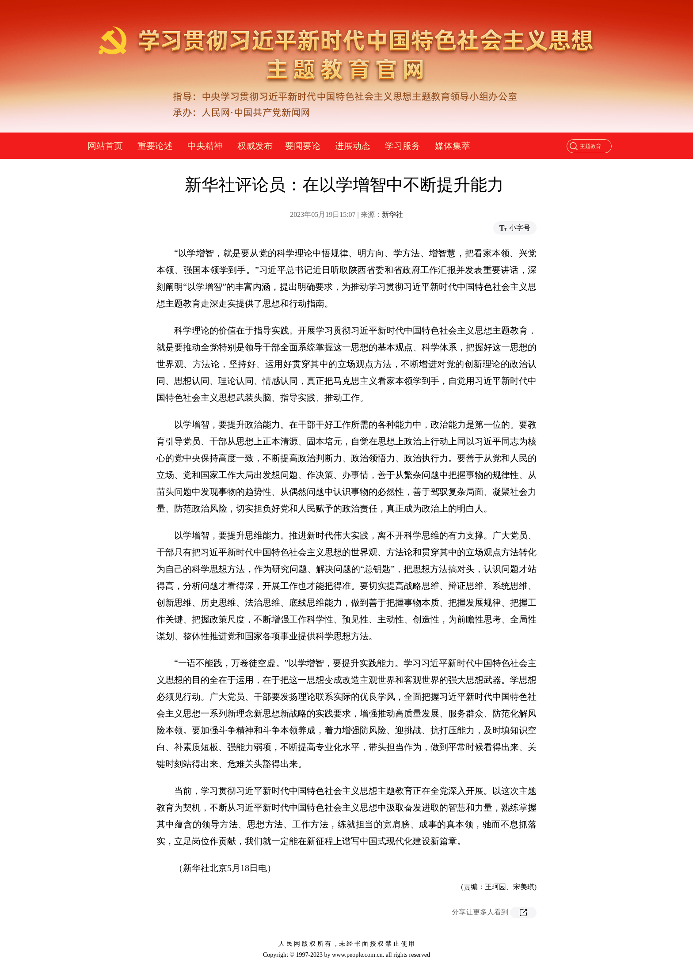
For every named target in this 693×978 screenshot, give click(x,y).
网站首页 (105, 146)
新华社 (392, 214)
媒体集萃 (452, 146)
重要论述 (155, 146)
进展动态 (352, 146)
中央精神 (205, 146)
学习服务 (402, 146)
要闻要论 (302, 146)
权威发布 (255, 146)
